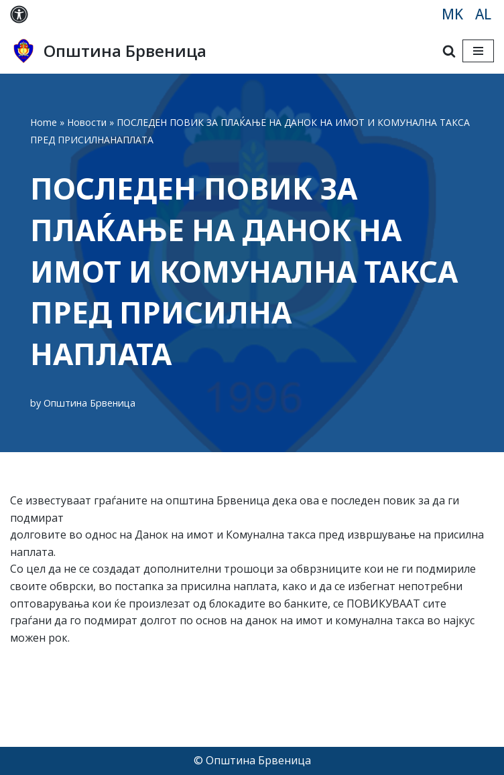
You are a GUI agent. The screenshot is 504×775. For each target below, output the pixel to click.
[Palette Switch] (19, 14)
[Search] (449, 51)
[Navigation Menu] (478, 51)
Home (43, 122)
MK (452, 14)
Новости (87, 122)
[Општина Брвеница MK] (108, 51)
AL (483, 14)
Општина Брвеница (89, 403)
